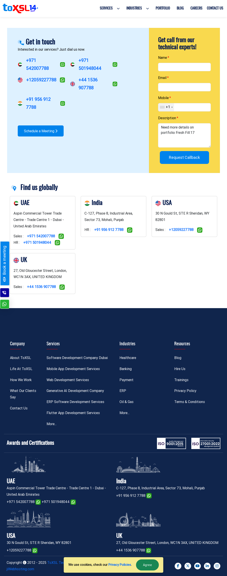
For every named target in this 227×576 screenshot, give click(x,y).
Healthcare (127, 358)
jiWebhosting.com (20, 569)
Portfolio (163, 8)
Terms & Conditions (189, 402)
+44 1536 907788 (41, 287)
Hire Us (179, 369)
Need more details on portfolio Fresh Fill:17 (184, 135)
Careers (196, 8)
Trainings (181, 380)
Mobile (163, 98)
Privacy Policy (185, 391)
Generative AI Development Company (75, 391)
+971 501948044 (37, 242)
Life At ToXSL (21, 369)
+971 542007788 (41, 236)
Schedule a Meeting (40, 131)
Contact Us (215, 8)
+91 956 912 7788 (108, 230)
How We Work (21, 380)
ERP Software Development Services (75, 402)
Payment (126, 380)
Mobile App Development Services (73, 369)
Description (167, 118)
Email (162, 78)
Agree (147, 565)
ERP (122, 391)
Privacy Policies (119, 565)
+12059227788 (41, 80)
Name (162, 58)
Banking (125, 369)
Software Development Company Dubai (77, 358)
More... (52, 424)
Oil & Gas (126, 402)
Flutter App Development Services (73, 413)
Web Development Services (68, 380)
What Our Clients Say (23, 394)
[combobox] (166, 107)
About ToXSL (20, 358)
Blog (180, 8)
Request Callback (184, 157)
